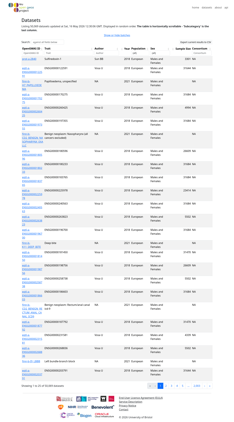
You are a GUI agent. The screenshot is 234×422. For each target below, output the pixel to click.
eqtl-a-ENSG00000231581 (32, 339)
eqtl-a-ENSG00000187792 (32, 325)
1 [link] (160, 386)
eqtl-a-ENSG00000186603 (32, 295)
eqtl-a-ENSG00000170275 (32, 98)
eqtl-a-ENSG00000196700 (32, 233)
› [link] (204, 386)
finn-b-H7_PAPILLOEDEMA (32, 85)
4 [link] (177, 386)
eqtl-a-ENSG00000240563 (32, 207)
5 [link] (182, 386)
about (218, 7)
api (226, 7)
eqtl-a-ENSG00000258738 (32, 282)
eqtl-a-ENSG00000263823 (32, 220)
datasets (207, 7)
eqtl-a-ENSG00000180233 (32, 168)
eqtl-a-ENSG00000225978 (32, 194)
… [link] (188, 386)
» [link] (209, 386)
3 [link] (171, 386)
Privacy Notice (127, 405)
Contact (123, 409)
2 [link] (166, 386)
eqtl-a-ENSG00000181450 (32, 256)
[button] (42, 48)
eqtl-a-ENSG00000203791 (32, 374)
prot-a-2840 (29, 59)
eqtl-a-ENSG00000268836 (32, 352)
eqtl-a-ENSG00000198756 (32, 269)
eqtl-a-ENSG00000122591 (32, 72)
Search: (25, 42)
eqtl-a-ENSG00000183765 (32, 181)
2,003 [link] (197, 386)
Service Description (130, 401)
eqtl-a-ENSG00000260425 (32, 111)
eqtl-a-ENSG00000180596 (32, 155)
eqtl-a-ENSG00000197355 (32, 124)
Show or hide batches (117, 35)
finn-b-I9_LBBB (31, 361)
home (195, 7)
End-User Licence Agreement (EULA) (141, 398)
